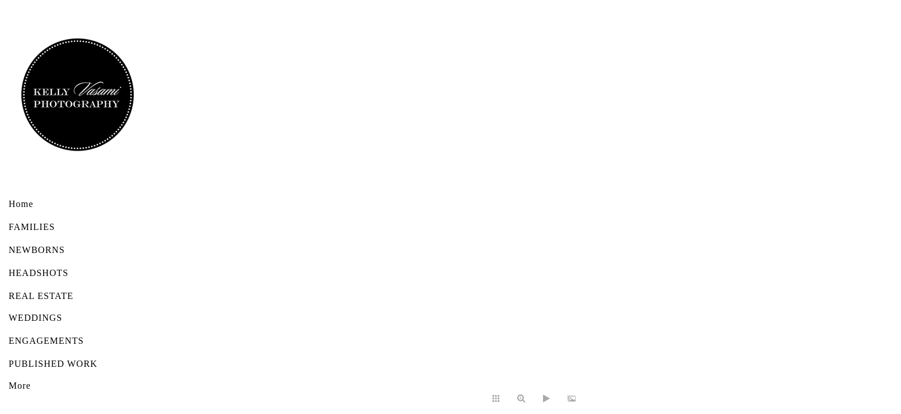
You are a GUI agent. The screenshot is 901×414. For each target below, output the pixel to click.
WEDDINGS (35, 318)
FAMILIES (32, 227)
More (20, 385)
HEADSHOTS (38, 273)
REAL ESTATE (41, 296)
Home (21, 204)
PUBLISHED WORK (53, 364)
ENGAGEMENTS (46, 341)
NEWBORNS (37, 250)
